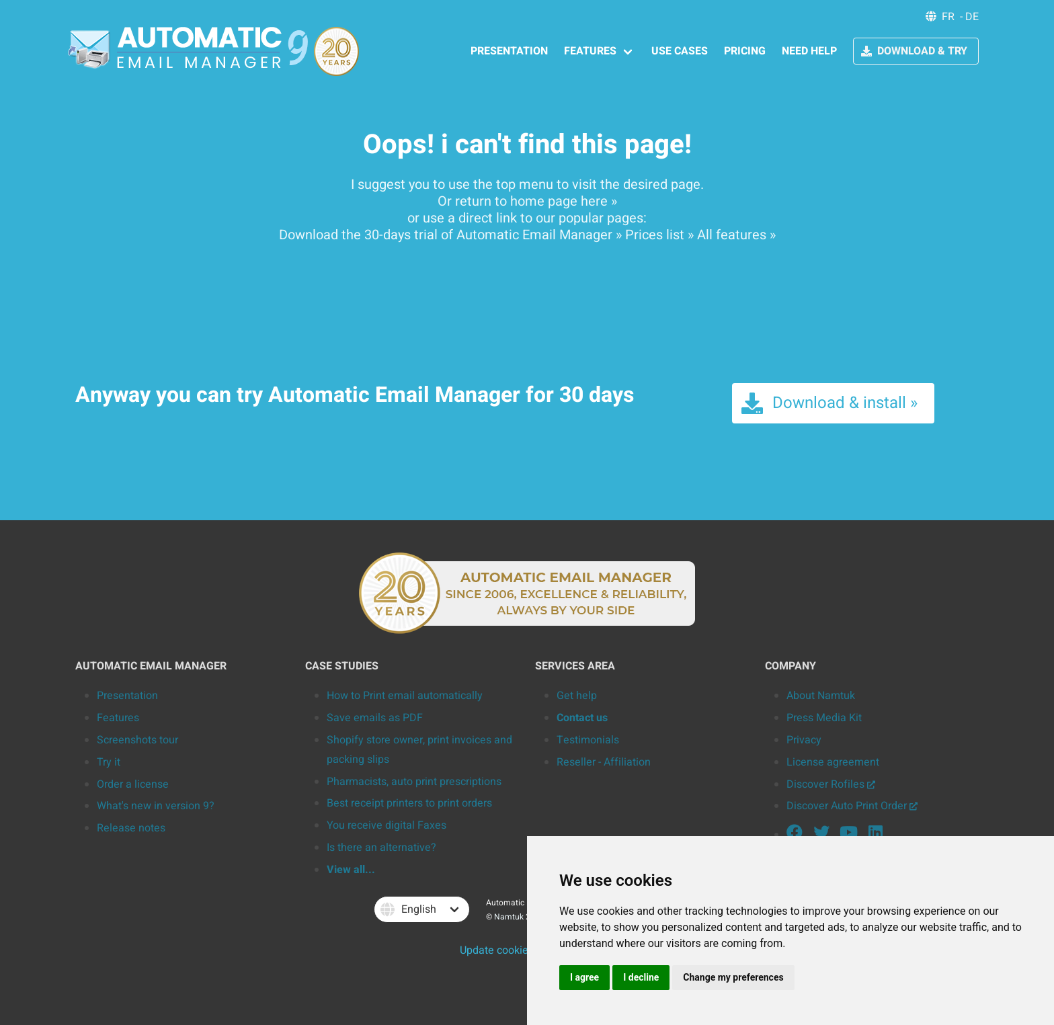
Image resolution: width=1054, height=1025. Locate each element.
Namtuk (509, 917)
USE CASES (679, 51)
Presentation (127, 696)
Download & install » (829, 403)
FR (948, 17)
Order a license (133, 784)
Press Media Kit (824, 718)
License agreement (832, 762)
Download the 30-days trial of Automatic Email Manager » (450, 235)
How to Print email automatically (405, 696)
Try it (108, 762)
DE (972, 17)
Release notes (131, 828)
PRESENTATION (509, 51)
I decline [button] (641, 977)
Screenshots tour (137, 740)
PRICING (745, 51)
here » (599, 201)
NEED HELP (809, 51)
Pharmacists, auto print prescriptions (414, 782)
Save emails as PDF (375, 718)
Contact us (582, 718)
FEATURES (590, 51)
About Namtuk (820, 696)
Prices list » (659, 235)
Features (118, 718)
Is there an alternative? (381, 847)
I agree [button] (584, 977)
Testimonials (588, 740)
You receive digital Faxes (386, 825)
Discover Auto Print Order (852, 806)
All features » (736, 235)
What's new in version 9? (155, 806)
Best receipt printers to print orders (409, 803)
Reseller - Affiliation (604, 762)
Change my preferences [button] (733, 977)
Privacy (803, 740)
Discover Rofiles (830, 784)
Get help (577, 696)
